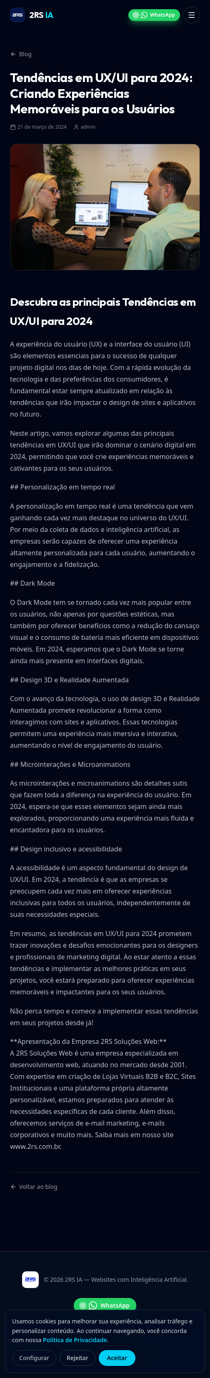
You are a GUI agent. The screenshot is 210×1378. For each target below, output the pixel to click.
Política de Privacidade (75, 1340)
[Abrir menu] (191, 15)
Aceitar (117, 1358)
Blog (21, 54)
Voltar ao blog (34, 1187)
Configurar (34, 1358)
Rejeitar (77, 1358)
